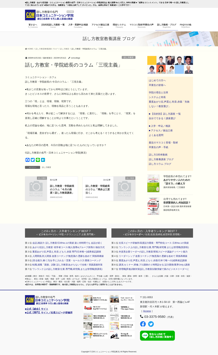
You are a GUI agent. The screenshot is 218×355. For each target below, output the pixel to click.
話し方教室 (129, 57)
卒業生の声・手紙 (158, 147)
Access (147, 311)
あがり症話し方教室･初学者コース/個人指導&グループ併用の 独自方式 (68, 247)
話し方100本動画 (158, 154)
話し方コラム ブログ (160, 164)
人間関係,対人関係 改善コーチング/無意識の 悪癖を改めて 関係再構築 (68, 256)
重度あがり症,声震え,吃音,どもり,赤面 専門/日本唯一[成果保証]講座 (66, 251)
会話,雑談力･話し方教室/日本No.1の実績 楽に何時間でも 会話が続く (67, 243)
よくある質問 (156, 135)
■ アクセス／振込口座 (161, 130)
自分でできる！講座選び (162, 118)
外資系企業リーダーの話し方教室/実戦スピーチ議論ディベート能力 (153, 251)
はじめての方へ (157, 80)
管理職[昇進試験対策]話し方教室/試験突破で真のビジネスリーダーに (154, 269)
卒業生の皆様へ (157, 85)
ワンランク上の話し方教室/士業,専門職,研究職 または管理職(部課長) (154, 247)
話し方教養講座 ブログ (161, 159)
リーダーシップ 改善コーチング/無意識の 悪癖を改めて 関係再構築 (153, 256)
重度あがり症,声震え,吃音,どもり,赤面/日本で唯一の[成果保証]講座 (153, 260)
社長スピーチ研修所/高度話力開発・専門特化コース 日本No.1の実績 (154, 243)
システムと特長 (157, 97)
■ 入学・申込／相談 (159, 126)
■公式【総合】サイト (36, 309)
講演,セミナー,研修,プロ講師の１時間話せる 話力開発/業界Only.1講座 (154, 264)
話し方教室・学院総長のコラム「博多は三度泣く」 (98, 189)
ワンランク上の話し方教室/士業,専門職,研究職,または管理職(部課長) (67, 269)
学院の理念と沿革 (158, 92)
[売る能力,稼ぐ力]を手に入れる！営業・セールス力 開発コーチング (66, 260)
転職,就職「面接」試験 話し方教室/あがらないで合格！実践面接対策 (67, 264)
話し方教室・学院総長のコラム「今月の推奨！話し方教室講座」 (62, 189)
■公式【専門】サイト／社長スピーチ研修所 (49, 312)
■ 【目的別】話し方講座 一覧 (165, 114)
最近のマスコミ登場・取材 (163, 142)
